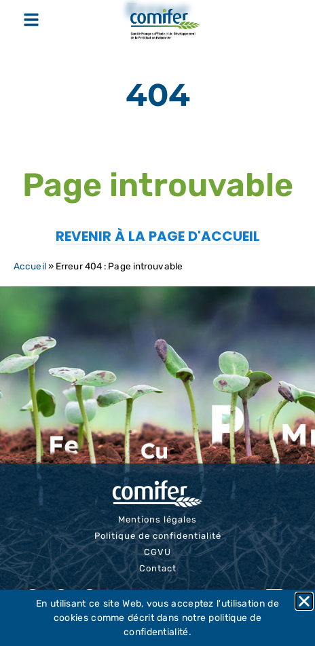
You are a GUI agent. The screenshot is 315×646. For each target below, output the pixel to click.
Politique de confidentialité (157, 536)
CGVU (157, 552)
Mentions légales (157, 519)
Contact (158, 568)
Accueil (30, 266)
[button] (304, 601)
